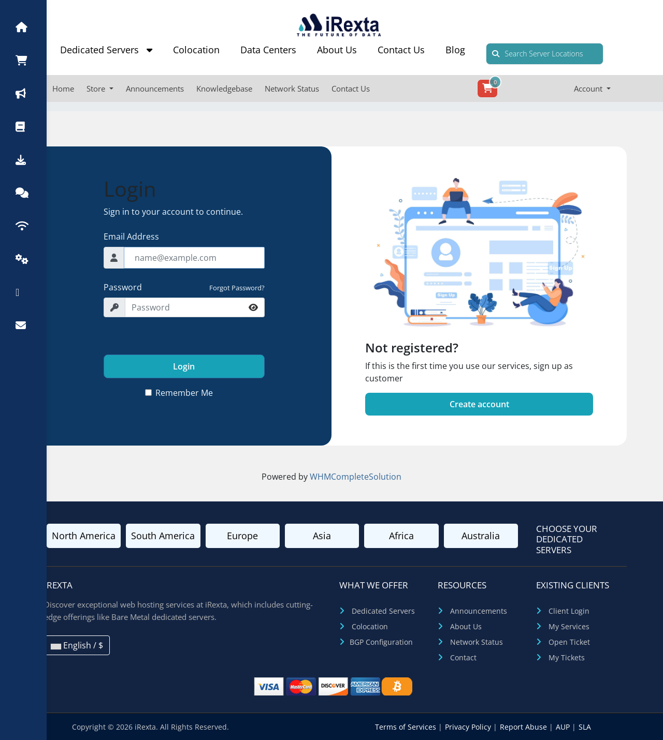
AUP (564, 727)
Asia (322, 535)
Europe (242, 535)
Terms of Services (406, 727)
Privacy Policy (469, 727)
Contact (463, 657)
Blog (455, 49)
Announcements (155, 88)
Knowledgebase (224, 88)
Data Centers (268, 49)
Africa (401, 535)
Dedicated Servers (106, 49)
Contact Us (401, 49)
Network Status (292, 88)
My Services (569, 626)
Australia (481, 535)
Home (63, 88)
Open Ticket (569, 642)
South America (163, 535)
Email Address (131, 236)
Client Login (569, 611)
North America (84, 535)
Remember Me (184, 392)
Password (123, 287)
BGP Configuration (381, 642)
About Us (337, 49)
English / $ (77, 645)
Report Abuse (524, 727)
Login (184, 366)
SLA (585, 727)
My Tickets (567, 657)
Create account (479, 404)
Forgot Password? (237, 287)
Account (589, 88)
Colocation (196, 49)
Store (97, 88)
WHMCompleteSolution (355, 476)
